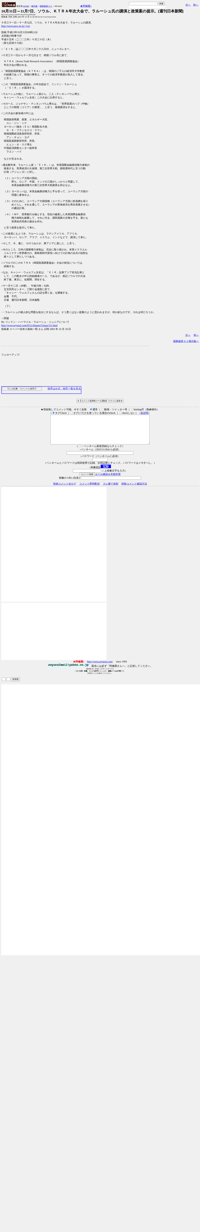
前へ (195, 5)
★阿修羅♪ (86, 6)
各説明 (144, 413)
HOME (26, 6)
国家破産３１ (46, 6)
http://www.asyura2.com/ (100, 667)
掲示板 (34, 6)
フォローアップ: (10, 354)
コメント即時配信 (89, 489)
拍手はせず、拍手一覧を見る (64, 388)
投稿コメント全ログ (64, 489)
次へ (188, 5)
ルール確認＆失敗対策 (108, 480)
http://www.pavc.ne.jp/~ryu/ (15, 26)
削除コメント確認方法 (134, 489)
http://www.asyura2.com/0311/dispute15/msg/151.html (29, 325)
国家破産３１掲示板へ (186, 341)
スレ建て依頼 (110, 489)
